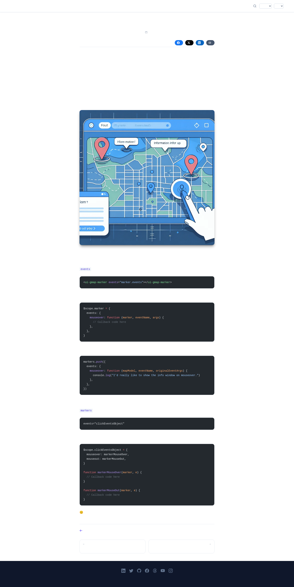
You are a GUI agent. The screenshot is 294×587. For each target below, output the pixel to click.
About (146, 6)
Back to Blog (81, 530)
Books (141, 6)
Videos (130, 6)
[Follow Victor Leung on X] (131, 571)
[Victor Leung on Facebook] (147, 571)
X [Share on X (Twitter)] (189, 42)
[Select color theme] (279, 6)
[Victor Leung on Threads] (155, 571)
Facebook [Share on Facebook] (178, 42)
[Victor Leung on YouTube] (163, 571)
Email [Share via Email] (209, 42)
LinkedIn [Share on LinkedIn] (199, 42)
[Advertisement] (147, 79)
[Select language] (265, 6)
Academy (136, 6)
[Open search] (255, 6)
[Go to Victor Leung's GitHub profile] (139, 571)
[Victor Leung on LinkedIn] (123, 571)
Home (114, 6)
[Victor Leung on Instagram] (171, 571)
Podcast (125, 6)
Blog (120, 6)
